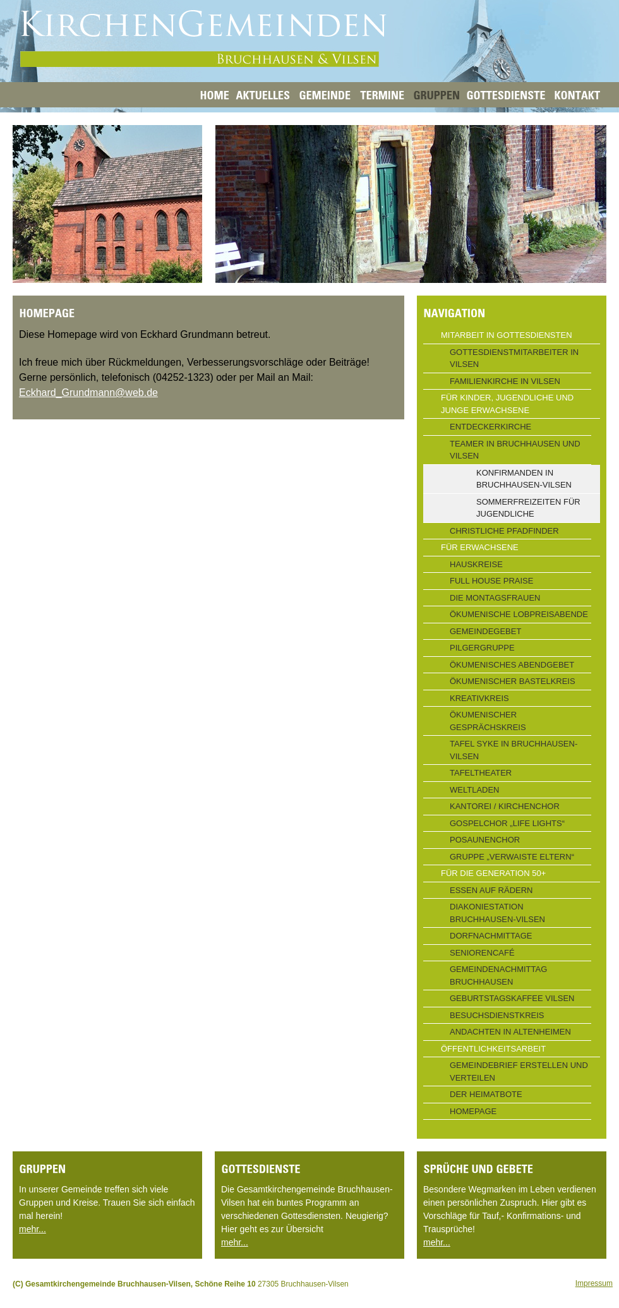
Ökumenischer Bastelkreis (512, 681)
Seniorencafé (482, 952)
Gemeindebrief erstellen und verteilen (519, 1071)
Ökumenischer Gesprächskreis (488, 721)
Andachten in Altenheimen (510, 1031)
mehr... (32, 1229)
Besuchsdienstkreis (497, 1015)
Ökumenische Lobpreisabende (519, 614)
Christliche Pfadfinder (504, 531)
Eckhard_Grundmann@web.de (88, 392)
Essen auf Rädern (491, 890)
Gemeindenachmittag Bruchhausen (498, 975)
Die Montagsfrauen (495, 598)
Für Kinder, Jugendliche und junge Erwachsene (507, 404)
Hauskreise (476, 564)
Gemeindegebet (485, 631)
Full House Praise (491, 580)
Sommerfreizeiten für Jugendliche (528, 508)
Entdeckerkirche (490, 426)
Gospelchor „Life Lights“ (507, 823)
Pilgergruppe (482, 647)
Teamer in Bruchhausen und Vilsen (515, 450)
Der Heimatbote (486, 1094)
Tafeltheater (481, 772)
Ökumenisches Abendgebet (512, 664)
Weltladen (475, 790)
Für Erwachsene (480, 547)
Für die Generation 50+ (493, 873)
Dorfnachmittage (491, 935)
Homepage (473, 1111)
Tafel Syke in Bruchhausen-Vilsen (513, 750)
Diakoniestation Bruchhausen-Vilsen (497, 913)
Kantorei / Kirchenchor (505, 806)
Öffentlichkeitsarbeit (493, 1048)
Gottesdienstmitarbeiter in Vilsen (514, 358)
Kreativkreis (479, 698)
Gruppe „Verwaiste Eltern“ (512, 856)
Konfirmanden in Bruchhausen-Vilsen (524, 479)
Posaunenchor (485, 839)
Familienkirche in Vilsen (505, 381)
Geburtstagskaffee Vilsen (512, 998)
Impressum (594, 1283)
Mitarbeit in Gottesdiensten (506, 335)
